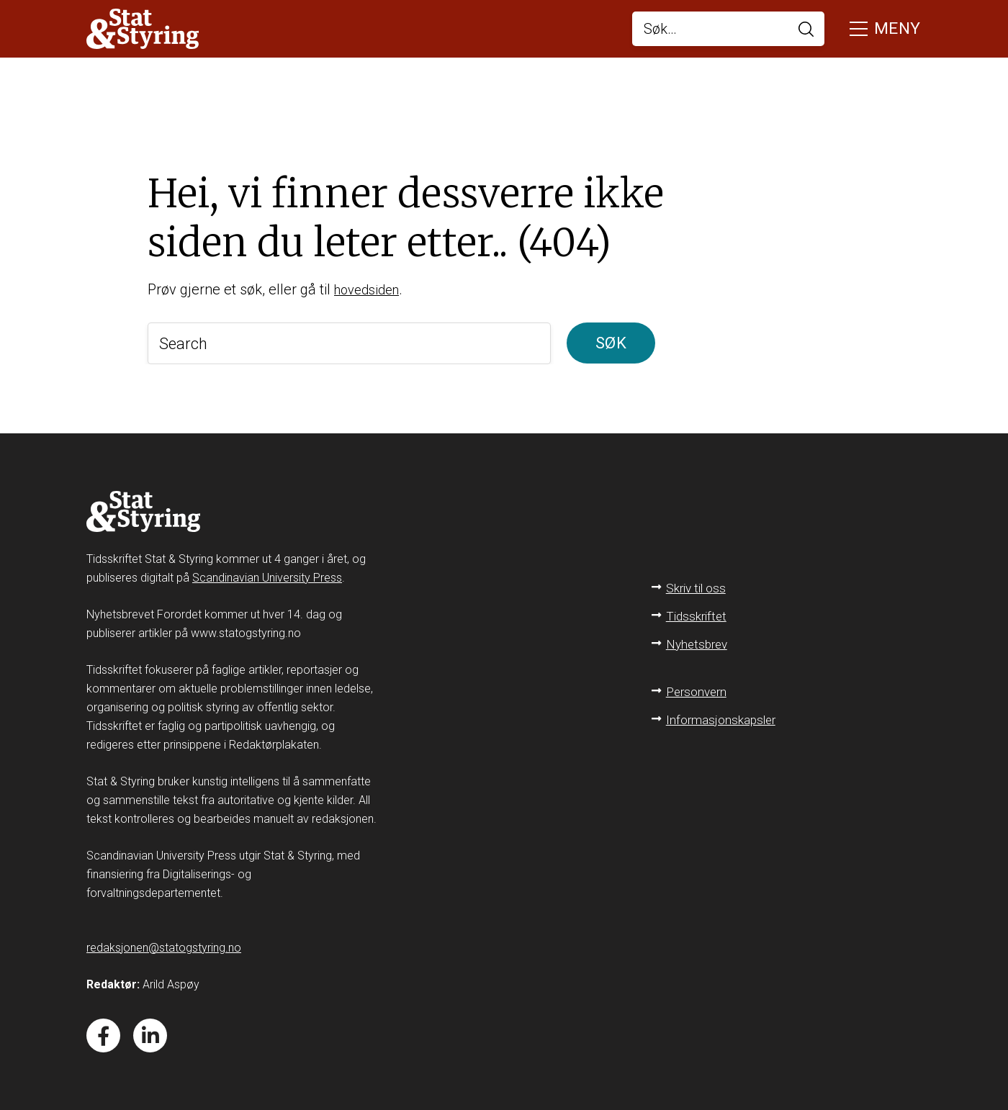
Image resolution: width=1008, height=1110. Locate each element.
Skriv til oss (697, 582)
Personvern (698, 686)
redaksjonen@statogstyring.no (163, 942)
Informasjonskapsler (722, 714)
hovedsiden (370, 289)
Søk (610, 343)
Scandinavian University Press (267, 572)
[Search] (349, 343)
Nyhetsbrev (699, 638)
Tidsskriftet (698, 610)
